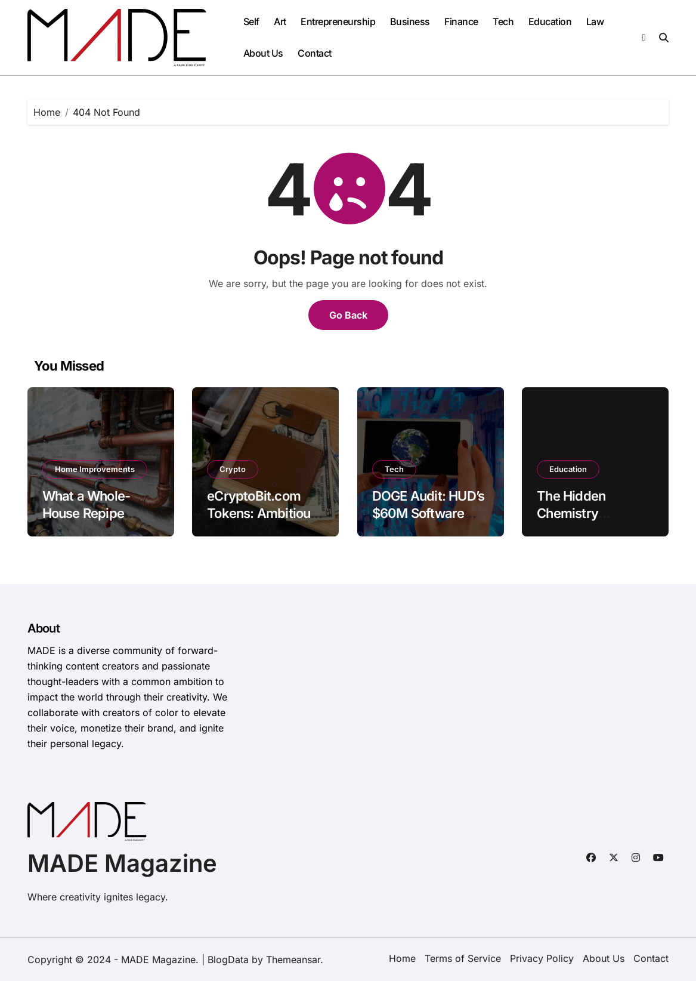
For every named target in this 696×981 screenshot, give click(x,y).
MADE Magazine (122, 863)
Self (251, 21)
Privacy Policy (542, 958)
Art (280, 21)
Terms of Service (463, 958)
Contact (315, 53)
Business (410, 21)
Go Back (348, 315)
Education (550, 21)
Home (402, 958)
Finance (461, 21)
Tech (503, 21)
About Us (263, 53)
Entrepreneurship (338, 21)
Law (595, 21)
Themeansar (293, 959)
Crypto (232, 469)
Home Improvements (95, 469)
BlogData (228, 959)
